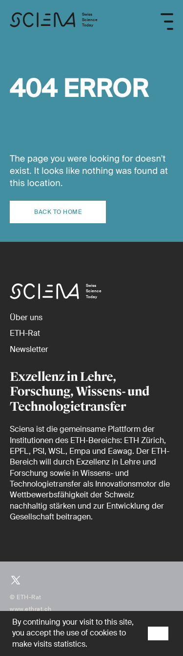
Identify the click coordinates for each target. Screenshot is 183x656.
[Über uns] (26, 317)
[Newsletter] (29, 349)
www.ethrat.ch (31, 609)
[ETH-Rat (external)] (25, 333)
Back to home (57, 212)
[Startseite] (54, 21)
